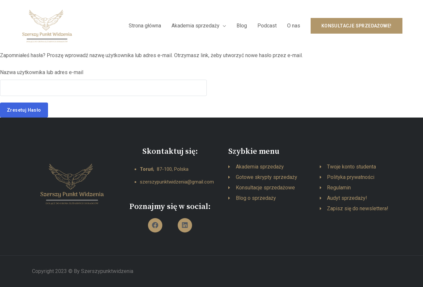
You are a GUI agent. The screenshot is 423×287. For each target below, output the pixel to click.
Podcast (267, 26)
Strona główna (145, 26)
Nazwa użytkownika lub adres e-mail (41, 72)
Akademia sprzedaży (195, 26)
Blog (241, 26)
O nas (293, 26)
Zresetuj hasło (24, 110)
